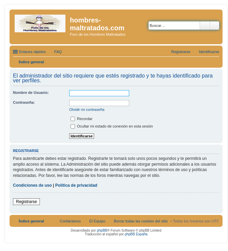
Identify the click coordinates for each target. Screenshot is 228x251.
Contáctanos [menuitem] (70, 221)
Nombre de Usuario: (31, 92)
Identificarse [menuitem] (209, 52)
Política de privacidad (76, 185)
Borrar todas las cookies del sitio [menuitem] (141, 221)
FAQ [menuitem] (58, 52)
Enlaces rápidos (32, 52)
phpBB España (136, 234)
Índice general (31, 221)
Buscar (205, 25)
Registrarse (26, 201)
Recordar (81, 119)
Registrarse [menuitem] (180, 52)
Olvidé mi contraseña (86, 109)
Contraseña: (24, 102)
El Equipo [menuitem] (97, 221)
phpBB (102, 230)
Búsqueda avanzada (214, 25)
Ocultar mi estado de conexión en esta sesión (112, 126)
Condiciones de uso (32, 185)
